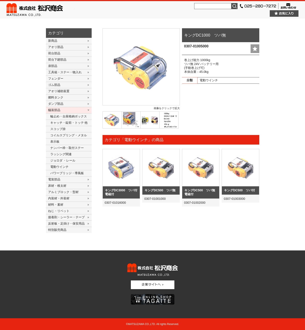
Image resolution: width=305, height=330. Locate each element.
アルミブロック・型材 (63, 192)
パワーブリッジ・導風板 (67, 173)
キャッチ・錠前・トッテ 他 (69, 122)
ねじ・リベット (58, 211)
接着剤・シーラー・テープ (66, 217)
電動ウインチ (59, 166)
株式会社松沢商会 (40, 9)
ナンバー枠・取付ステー (67, 148)
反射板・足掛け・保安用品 (66, 223)
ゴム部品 (54, 85)
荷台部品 (54, 53)
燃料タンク (55, 97)
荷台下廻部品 (57, 59)
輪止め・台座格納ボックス (68, 116)
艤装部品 (54, 110)
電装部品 (54, 179)
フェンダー (55, 78)
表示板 (54, 141)
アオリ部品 (55, 47)
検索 (234, 6)
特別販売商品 (57, 230)
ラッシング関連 (61, 154)
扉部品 (52, 66)
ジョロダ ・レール (63, 160)
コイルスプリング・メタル (68, 135)
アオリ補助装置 (58, 91)
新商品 (52, 40)
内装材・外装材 (58, 198)
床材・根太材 (57, 185)
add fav (255, 48)
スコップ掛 (58, 129)
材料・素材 (55, 204)
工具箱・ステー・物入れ (65, 72)
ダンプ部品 (55, 103)
